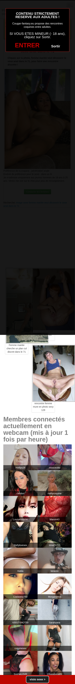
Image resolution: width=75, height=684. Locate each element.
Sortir (55, 46)
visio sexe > (37, 679)
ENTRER (27, 45)
